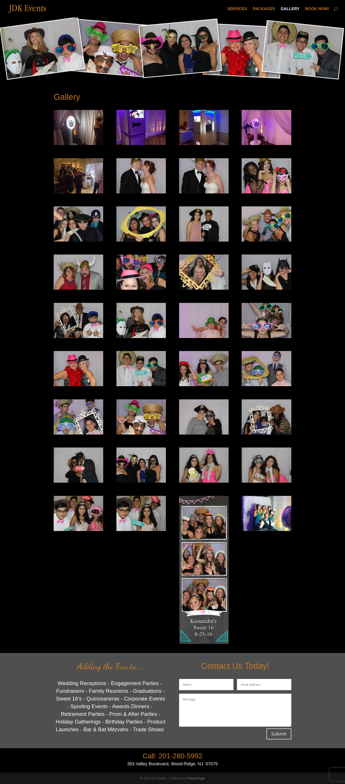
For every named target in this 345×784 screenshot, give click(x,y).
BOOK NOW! (317, 9)
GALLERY (290, 9)
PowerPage (196, 778)
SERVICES (237, 9)
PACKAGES (264, 9)
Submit (278, 734)
